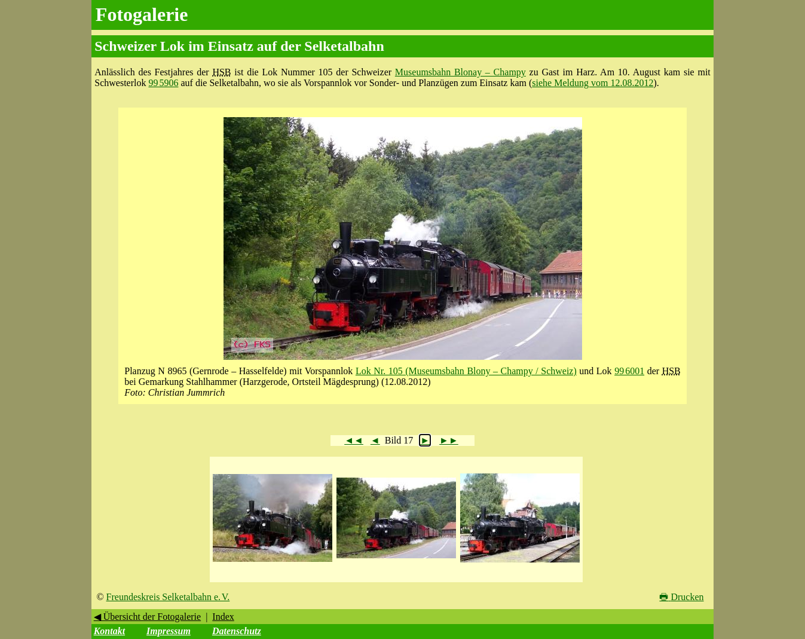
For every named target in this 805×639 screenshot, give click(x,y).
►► (448, 440)
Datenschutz (236, 631)
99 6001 (629, 371)
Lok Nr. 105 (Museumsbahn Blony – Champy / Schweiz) (466, 371)
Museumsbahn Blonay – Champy (460, 72)
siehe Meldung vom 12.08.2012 (592, 83)
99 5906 (163, 83)
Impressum (168, 631)
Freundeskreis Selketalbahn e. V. (168, 597)
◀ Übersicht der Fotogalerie (147, 617)
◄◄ (353, 440)
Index (223, 617)
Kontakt (109, 631)
